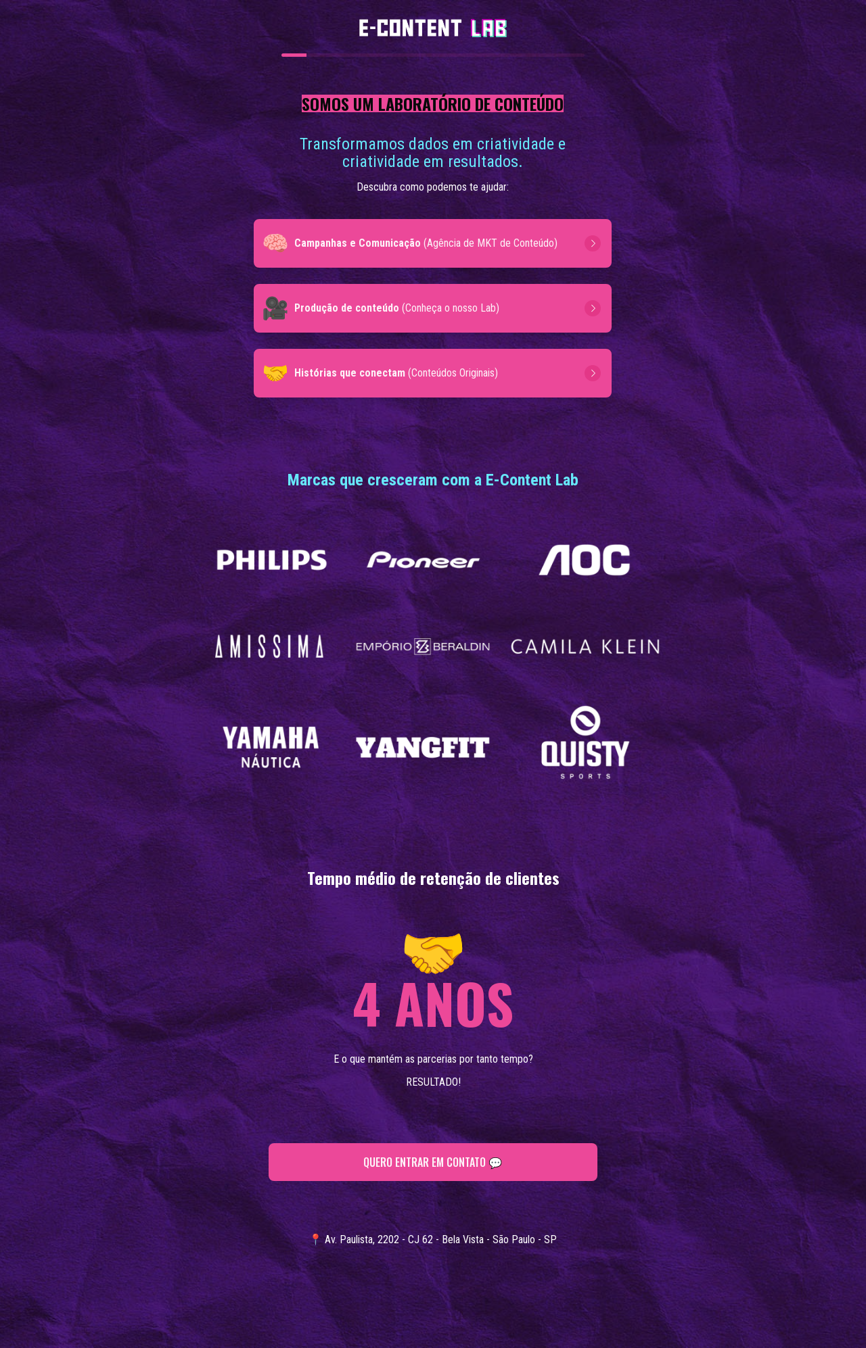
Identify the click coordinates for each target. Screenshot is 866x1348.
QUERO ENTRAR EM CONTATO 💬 (433, 1162)
